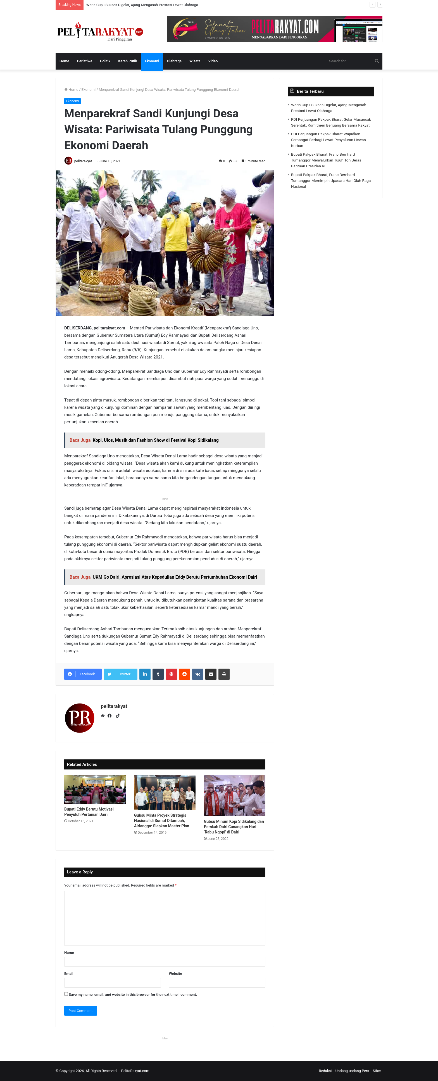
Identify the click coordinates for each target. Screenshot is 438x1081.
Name (69, 953)
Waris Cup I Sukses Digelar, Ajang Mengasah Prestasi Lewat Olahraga (142, 5)
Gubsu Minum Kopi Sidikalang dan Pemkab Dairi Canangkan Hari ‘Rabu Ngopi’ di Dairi (234, 826)
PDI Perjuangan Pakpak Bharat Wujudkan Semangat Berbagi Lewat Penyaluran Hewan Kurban (328, 140)
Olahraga (174, 61)
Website (175, 973)
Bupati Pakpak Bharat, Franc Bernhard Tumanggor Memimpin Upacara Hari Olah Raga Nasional (331, 180)
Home (64, 61)
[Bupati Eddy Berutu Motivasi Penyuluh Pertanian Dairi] (95, 789)
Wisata (195, 61)
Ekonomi (152, 61)
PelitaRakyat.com (135, 1071)
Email (68, 973)
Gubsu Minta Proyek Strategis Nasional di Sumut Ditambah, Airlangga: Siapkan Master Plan (161, 820)
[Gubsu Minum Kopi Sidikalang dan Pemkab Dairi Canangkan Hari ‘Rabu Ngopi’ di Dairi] (234, 795)
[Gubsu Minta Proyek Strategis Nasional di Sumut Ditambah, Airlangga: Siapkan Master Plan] (165, 792)
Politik (105, 61)
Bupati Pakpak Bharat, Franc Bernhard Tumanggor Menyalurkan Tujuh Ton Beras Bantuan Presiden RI (326, 160)
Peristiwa (84, 61)
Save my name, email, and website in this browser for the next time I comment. (133, 994)
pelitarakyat (83, 161)
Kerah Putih (127, 61)
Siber (377, 1071)
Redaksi (325, 1071)
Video (213, 61)
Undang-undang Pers (352, 1071)
